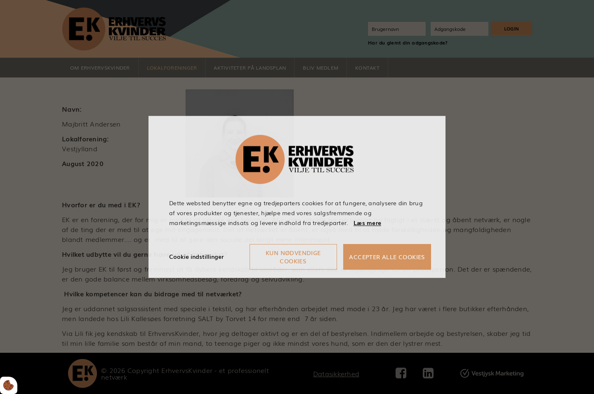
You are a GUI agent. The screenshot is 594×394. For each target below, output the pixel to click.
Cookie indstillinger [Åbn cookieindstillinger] (196, 257)
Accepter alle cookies (387, 257)
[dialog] (297, 197)
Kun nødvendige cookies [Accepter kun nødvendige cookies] (293, 257)
